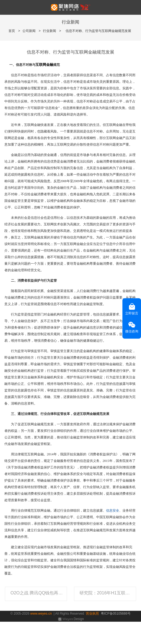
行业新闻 (49, 31)
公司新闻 (29, 31)
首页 (11, 31)
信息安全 (112, 510)
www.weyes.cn (41, 613)
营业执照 (92, 613)
